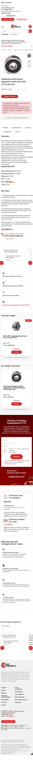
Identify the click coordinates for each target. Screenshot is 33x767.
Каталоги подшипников (5, 696)
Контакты (18, 702)
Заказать (16, 457)
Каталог (4, 687)
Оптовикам (5, 699)
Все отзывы (9, 238)
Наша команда (19, 697)
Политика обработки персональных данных (12, 740)
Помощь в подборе (8, 19)
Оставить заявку (6, 46)
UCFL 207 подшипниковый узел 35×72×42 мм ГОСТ (15, 337)
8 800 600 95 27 (10, 16)
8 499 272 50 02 (5, 13)
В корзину (16, 352)
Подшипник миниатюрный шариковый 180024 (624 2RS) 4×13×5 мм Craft (14, 387)
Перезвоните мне (21, 19)
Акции (3, 690)
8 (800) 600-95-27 (9, 505)
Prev (2, 648)
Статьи (3, 705)
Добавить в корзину (9, 96)
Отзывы (4, 702)
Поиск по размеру (18, 688)
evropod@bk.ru (8, 524)
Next (30, 263)
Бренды (4, 693)
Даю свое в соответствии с (17, 462)
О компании (19, 691)
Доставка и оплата (21, 699)
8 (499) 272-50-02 (7, 711)
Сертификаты (19, 694)
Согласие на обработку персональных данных (13, 741)
